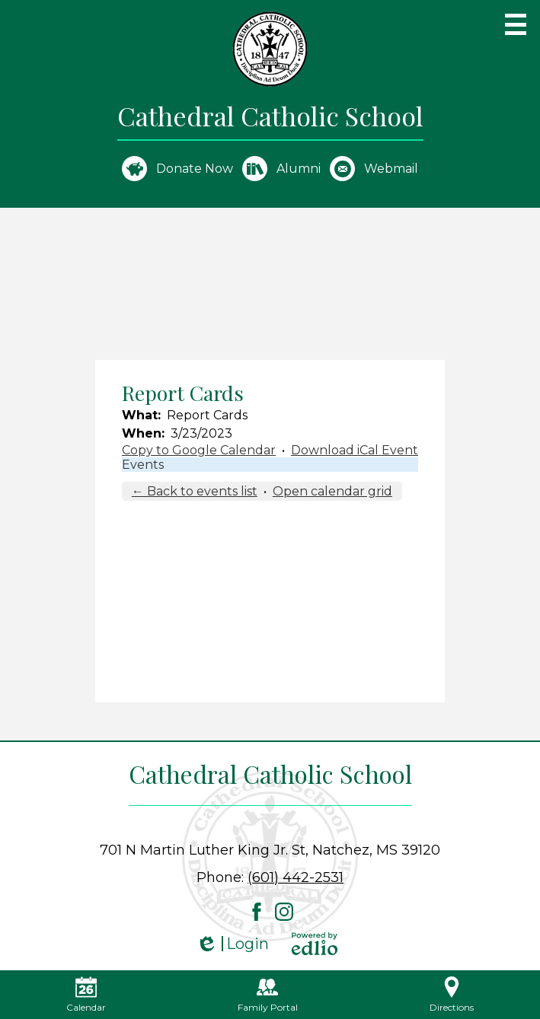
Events (143, 464)
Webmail (374, 168)
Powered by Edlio (314, 943)
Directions (452, 994)
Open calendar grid (332, 491)
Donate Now (177, 168)
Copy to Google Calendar (199, 450)
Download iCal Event (354, 450)
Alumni (281, 168)
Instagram (284, 912)
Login (232, 944)
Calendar (86, 994)
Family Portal (268, 994)
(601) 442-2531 (295, 877)
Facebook (257, 912)
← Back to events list (194, 491)
